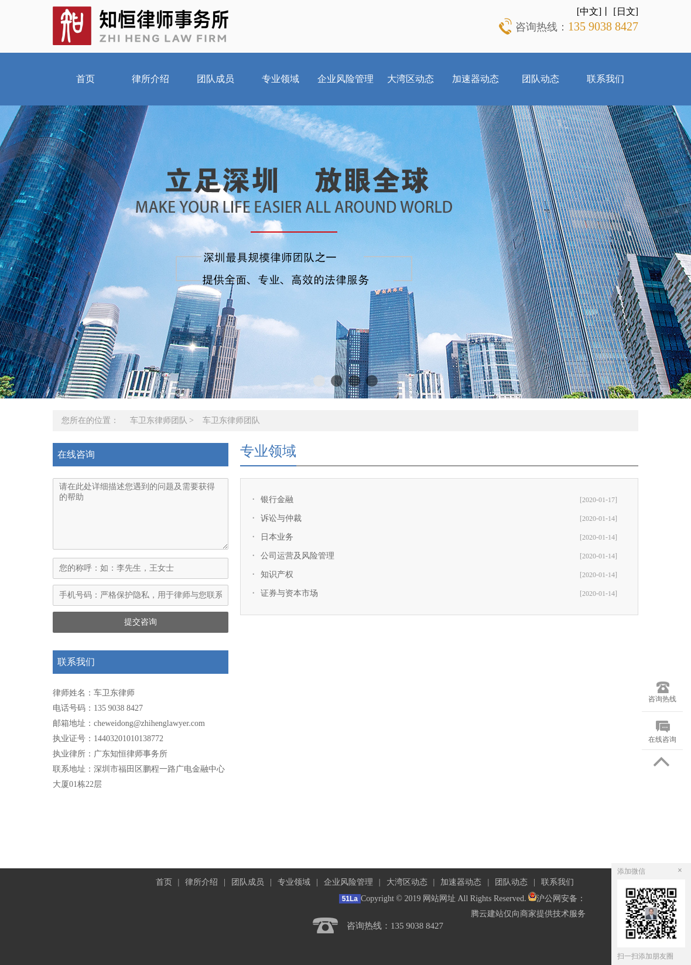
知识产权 (277, 574)
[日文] (625, 11)
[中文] (589, 11)
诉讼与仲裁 (281, 518)
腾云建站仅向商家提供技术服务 (528, 913)
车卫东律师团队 (158, 420)
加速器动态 (475, 79)
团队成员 (215, 79)
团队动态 (540, 79)
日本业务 (277, 537)
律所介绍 (150, 79)
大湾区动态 (410, 79)
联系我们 (605, 79)
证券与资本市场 (289, 593)
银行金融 (277, 499)
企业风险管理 (345, 79)
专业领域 (280, 79)
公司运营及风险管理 (297, 555)
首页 (85, 79)
